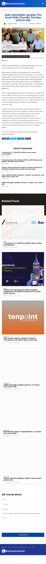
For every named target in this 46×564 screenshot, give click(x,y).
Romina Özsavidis (12, 23)
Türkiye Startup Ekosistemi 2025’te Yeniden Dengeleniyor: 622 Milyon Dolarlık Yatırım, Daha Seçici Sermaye (22, 168)
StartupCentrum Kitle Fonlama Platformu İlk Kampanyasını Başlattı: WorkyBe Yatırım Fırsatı (22, 160)
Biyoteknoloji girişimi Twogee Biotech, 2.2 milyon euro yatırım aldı (22, 432)
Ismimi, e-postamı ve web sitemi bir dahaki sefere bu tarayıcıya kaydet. (22, 513)
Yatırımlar (38, 23)
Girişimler (6, 336)
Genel (5, 241)
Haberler (31, 23)
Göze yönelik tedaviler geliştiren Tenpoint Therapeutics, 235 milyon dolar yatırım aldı (23, 175)
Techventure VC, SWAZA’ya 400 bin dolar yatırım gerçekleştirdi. (19, 153)
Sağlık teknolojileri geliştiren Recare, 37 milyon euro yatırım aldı (22, 183)
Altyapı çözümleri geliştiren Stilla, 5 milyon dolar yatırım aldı (22, 479)
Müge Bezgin (6, 247)
